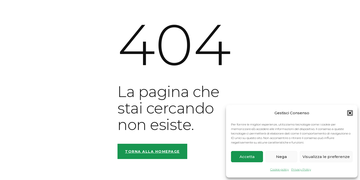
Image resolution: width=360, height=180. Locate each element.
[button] (350, 113)
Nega (281, 156)
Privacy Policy (301, 169)
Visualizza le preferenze (326, 156)
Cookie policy (279, 169)
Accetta (247, 156)
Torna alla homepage (152, 151)
